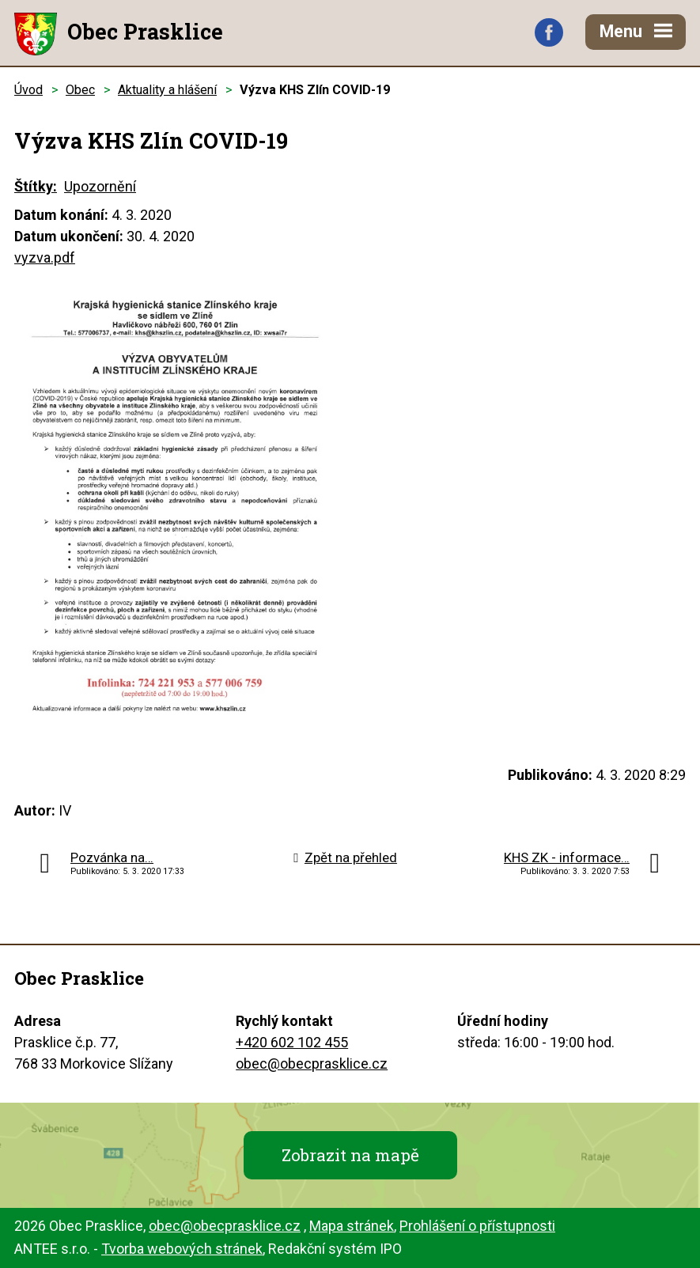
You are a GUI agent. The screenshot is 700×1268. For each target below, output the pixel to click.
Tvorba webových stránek (182, 1248)
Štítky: (35, 186)
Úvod (28, 89)
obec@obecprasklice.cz (312, 1063)
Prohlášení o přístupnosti (477, 1225)
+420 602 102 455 (292, 1042)
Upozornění (100, 186)
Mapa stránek (351, 1225)
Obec (80, 89)
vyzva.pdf (44, 257)
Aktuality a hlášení (167, 89)
